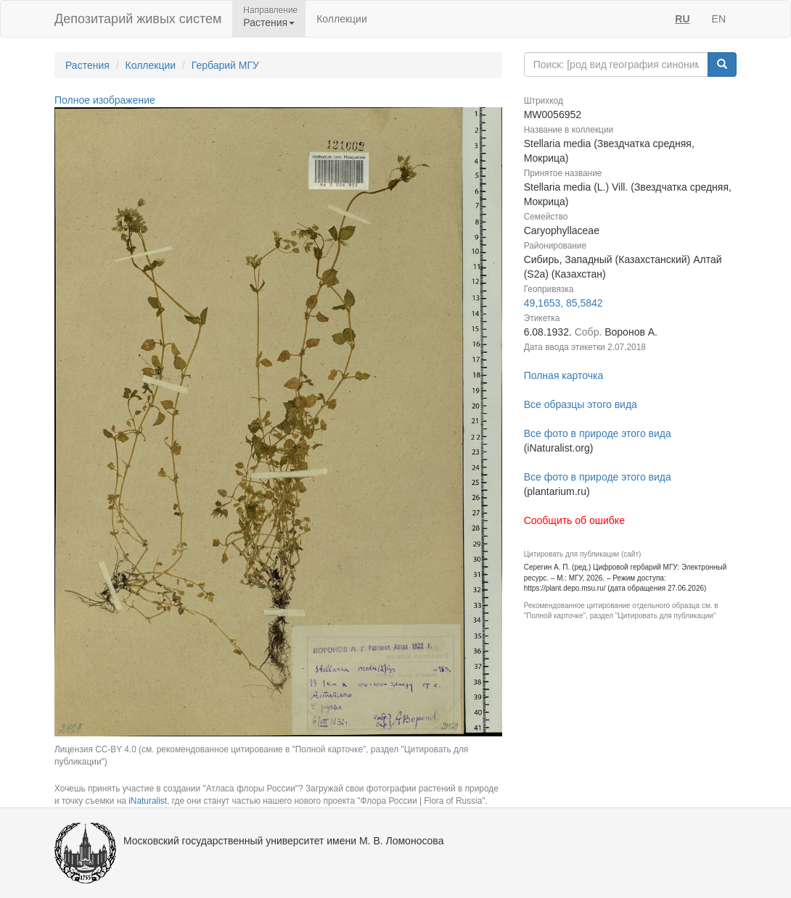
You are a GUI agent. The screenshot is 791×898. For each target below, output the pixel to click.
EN (719, 19)
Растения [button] (269, 22)
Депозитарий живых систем (137, 19)
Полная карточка (564, 375)
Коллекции (341, 19)
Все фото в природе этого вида (597, 433)
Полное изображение (104, 100)
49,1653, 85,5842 (563, 303)
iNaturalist (147, 801)
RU (682, 19)
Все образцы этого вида (580, 404)
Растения (87, 65)
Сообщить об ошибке (574, 520)
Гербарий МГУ (225, 65)
